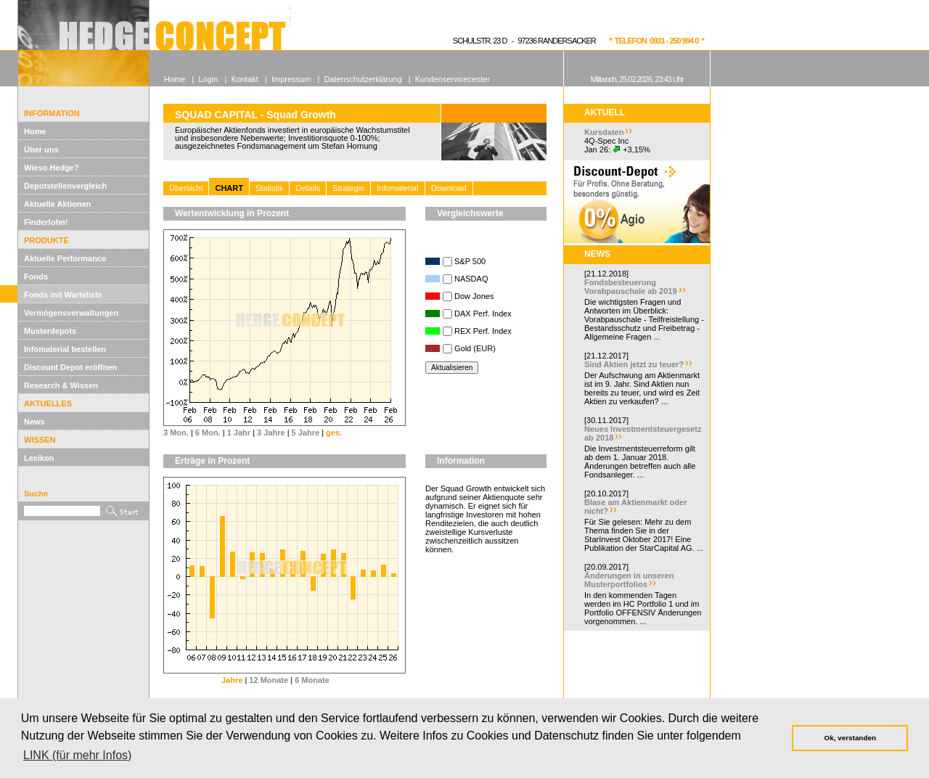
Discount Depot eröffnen (70, 367)
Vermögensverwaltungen (71, 312)
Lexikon (39, 458)
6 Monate (312, 680)
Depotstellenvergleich (65, 185)
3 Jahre (271, 432)
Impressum (291, 79)
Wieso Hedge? (51, 167)
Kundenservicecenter (452, 79)
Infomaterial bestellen (65, 349)
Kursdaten (603, 132)
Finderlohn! (46, 222)
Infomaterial (397, 188)
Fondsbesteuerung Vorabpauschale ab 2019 (630, 286)
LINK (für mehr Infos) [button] (77, 755)
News (34, 421)
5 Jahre (306, 432)
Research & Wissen (61, 385)
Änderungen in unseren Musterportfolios (629, 580)
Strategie (348, 188)
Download (449, 188)
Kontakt (245, 79)
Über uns (41, 149)
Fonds (36, 276)
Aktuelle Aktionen (57, 204)
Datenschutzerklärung (363, 79)
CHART (229, 188)
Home (35, 131)
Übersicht (185, 188)
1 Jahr (238, 432)
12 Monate (268, 680)
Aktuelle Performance (65, 258)
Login (208, 79)
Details (307, 188)
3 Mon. (176, 432)
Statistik (269, 188)
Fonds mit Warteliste (63, 294)
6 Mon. (208, 432)
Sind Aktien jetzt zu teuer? (634, 364)
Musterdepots (50, 331)
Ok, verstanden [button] (850, 738)
